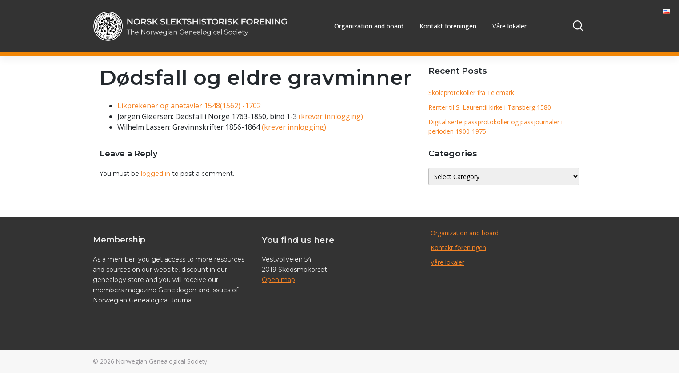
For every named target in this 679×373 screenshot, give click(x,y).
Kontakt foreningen (447, 26)
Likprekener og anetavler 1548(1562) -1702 (189, 106)
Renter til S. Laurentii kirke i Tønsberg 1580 (489, 107)
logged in (155, 174)
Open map (278, 280)
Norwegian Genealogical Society (161, 361)
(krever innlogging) (331, 116)
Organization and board (368, 26)
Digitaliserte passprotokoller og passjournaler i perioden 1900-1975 (495, 126)
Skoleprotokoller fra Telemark (471, 92)
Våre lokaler (509, 26)
